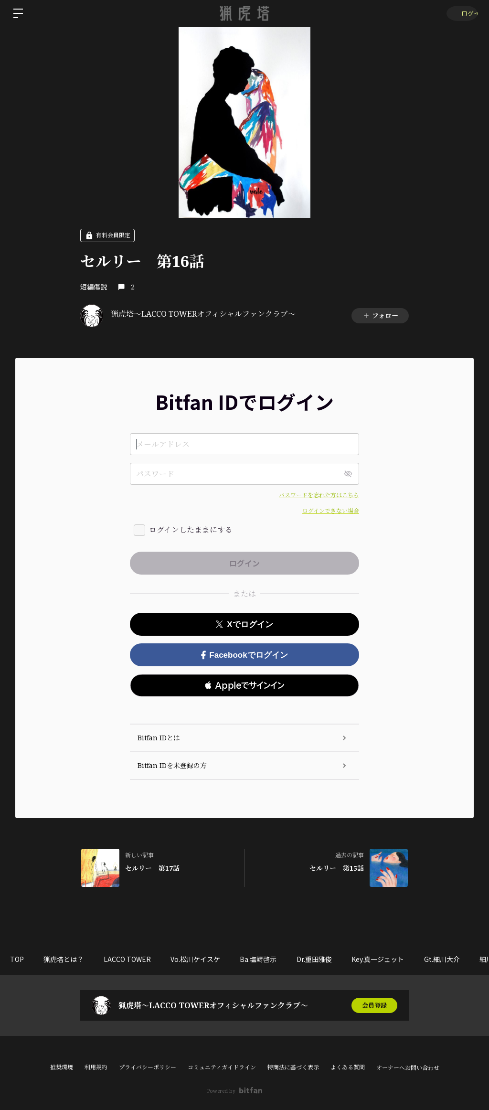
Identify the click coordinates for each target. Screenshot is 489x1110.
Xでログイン (244, 624)
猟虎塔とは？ (70, 959)
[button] (244, 685)
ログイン (460, 13)
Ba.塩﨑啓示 (276, 959)
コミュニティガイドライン (222, 1067)
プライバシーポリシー (147, 1067)
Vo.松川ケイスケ (209, 959)
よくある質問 (347, 1067)
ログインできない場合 (330, 511)
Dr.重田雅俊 (336, 959)
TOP (19, 959)
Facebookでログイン (244, 655)
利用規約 (96, 1067)
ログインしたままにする (191, 529)
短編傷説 (93, 286)
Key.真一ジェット (404, 959)
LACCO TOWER (137, 959)
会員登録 (374, 1005)
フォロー (380, 315)
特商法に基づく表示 (293, 1067)
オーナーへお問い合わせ (407, 1068)
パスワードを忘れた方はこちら (319, 495)
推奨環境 (61, 1067)
